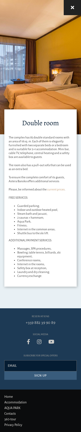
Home (8, 396)
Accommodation (15, 402)
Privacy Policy (13, 425)
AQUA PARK (12, 408)
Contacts (10, 413)
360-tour (10, 419)
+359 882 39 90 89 (41, 322)
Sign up (40, 375)
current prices (56, 189)
